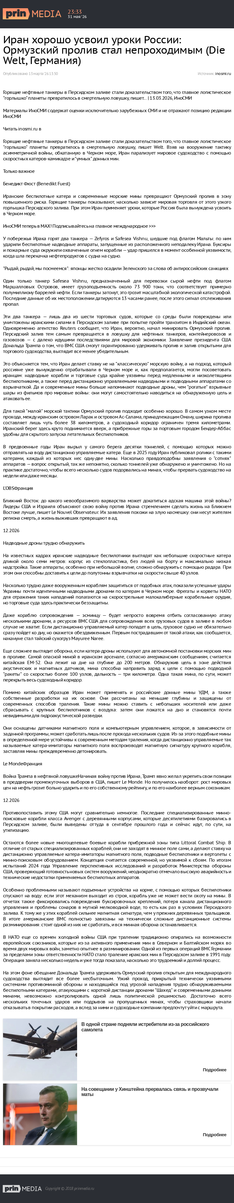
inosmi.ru (223, 73)
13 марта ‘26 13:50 (43, 73)
